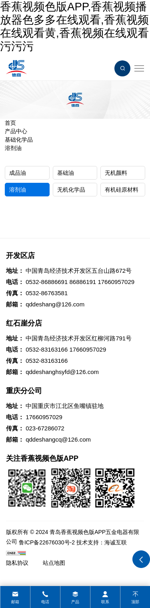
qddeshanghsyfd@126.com (62, 371)
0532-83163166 (47, 349)
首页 (10, 123)
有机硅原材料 (121, 189)
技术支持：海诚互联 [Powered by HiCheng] (101, 542)
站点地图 (54, 563)
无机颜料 (116, 173)
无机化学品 (71, 189)
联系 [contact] (105, 602)
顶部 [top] (135, 602)
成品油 (17, 173)
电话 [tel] (45, 602)
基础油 (65, 173)
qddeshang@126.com (55, 304)
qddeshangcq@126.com (58, 439)
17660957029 (116, 281)
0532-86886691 (47, 281)
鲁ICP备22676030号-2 (47, 542)
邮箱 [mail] (15, 602)
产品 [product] (75, 602)
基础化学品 (19, 139)
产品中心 (16, 131)
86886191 (82, 281)
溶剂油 (13, 148)
